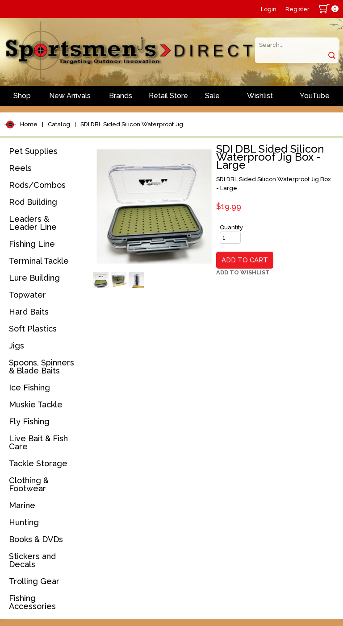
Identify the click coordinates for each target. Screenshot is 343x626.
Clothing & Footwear (29, 484)
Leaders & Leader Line (33, 223)
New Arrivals (70, 95)
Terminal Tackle (39, 260)
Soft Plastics (33, 328)
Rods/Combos (37, 185)
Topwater (27, 294)
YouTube (315, 95)
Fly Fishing (29, 421)
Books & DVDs (36, 539)
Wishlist (260, 95)
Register (297, 9)
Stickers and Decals (32, 560)
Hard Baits (29, 311)
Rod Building (33, 202)
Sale (212, 95)
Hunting (24, 522)
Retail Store (168, 95)
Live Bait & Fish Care (38, 442)
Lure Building (34, 277)
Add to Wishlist (243, 272)
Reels (20, 168)
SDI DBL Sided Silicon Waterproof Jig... (133, 124)
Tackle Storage (38, 463)
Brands (120, 95)
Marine (22, 505)
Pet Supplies (33, 151)
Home (29, 124)
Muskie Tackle (36, 404)
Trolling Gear (34, 581)
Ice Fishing (29, 387)
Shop (22, 95)
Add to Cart (245, 260)
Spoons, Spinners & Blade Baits (41, 366)
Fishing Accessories (32, 602)
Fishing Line (32, 244)
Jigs (16, 345)
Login (268, 9)
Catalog (59, 124)
